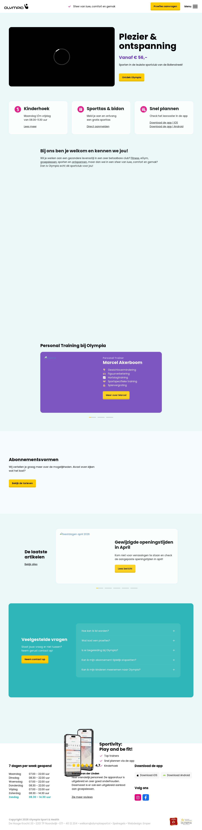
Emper (147, 823)
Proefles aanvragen (164, 6)
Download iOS (147, 775)
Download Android (176, 775)
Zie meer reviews (82, 797)
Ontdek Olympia (132, 78)
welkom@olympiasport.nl (95, 823)
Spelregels (119, 823)
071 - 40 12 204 (68, 823)
